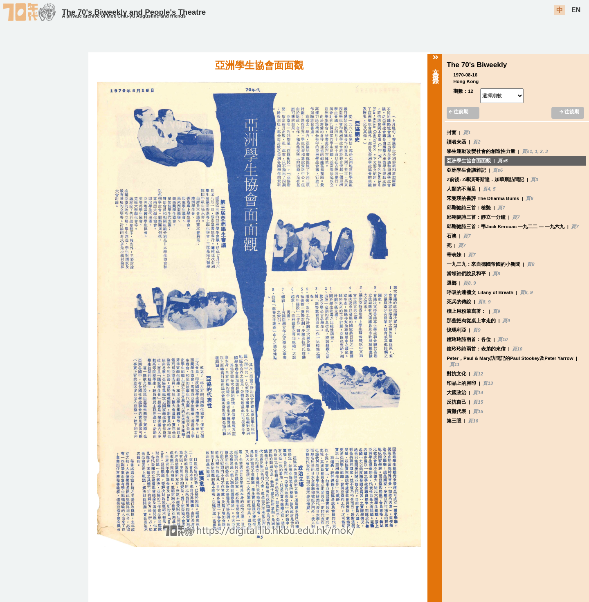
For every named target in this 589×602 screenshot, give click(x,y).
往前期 (458, 111)
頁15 (478, 402)
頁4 (486, 188)
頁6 (529, 198)
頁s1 (527, 151)
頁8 (530, 264)
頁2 (476, 141)
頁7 (501, 207)
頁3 (534, 179)
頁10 (502, 339)
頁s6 (497, 170)
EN (575, 10)
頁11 (455, 364)
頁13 (488, 383)
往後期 (569, 111)
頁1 (466, 132)
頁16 (473, 420)
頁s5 (502, 160)
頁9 (496, 311)
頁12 (478, 373)
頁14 (478, 392)
